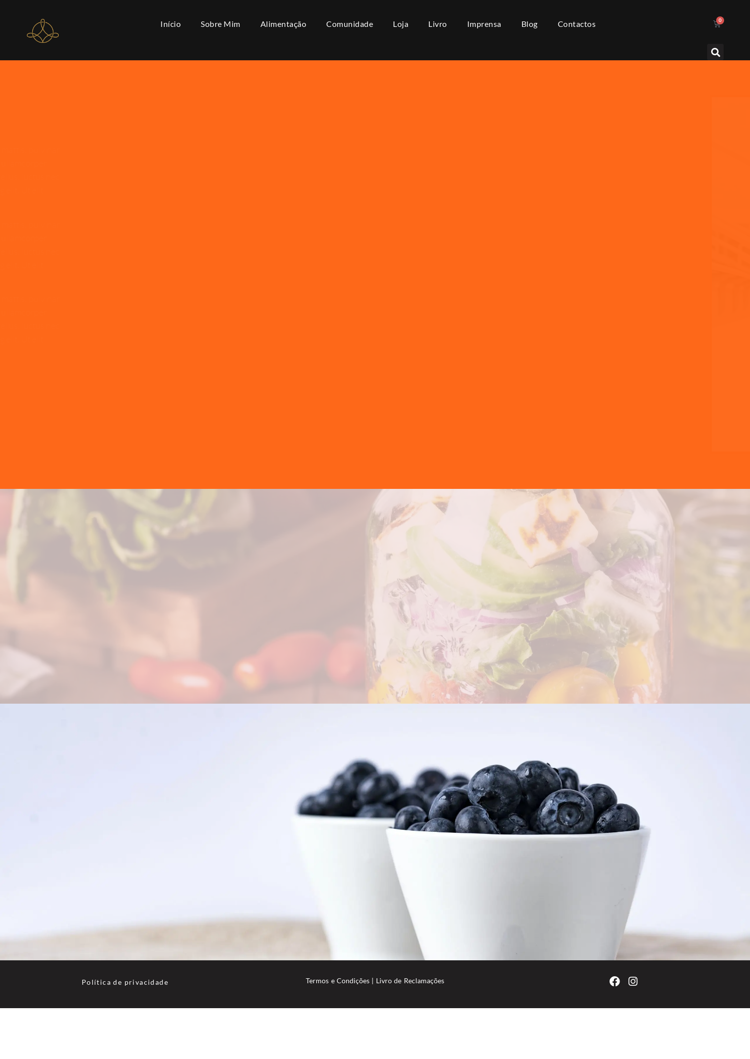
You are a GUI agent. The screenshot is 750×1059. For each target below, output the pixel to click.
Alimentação (283, 23)
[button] (715, 52)
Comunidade (349, 23)
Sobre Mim (221, 23)
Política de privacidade (125, 982)
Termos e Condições (338, 980)
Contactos (577, 23)
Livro (437, 23)
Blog (529, 23)
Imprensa (484, 23)
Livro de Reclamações (410, 980)
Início (170, 23)
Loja (400, 23)
